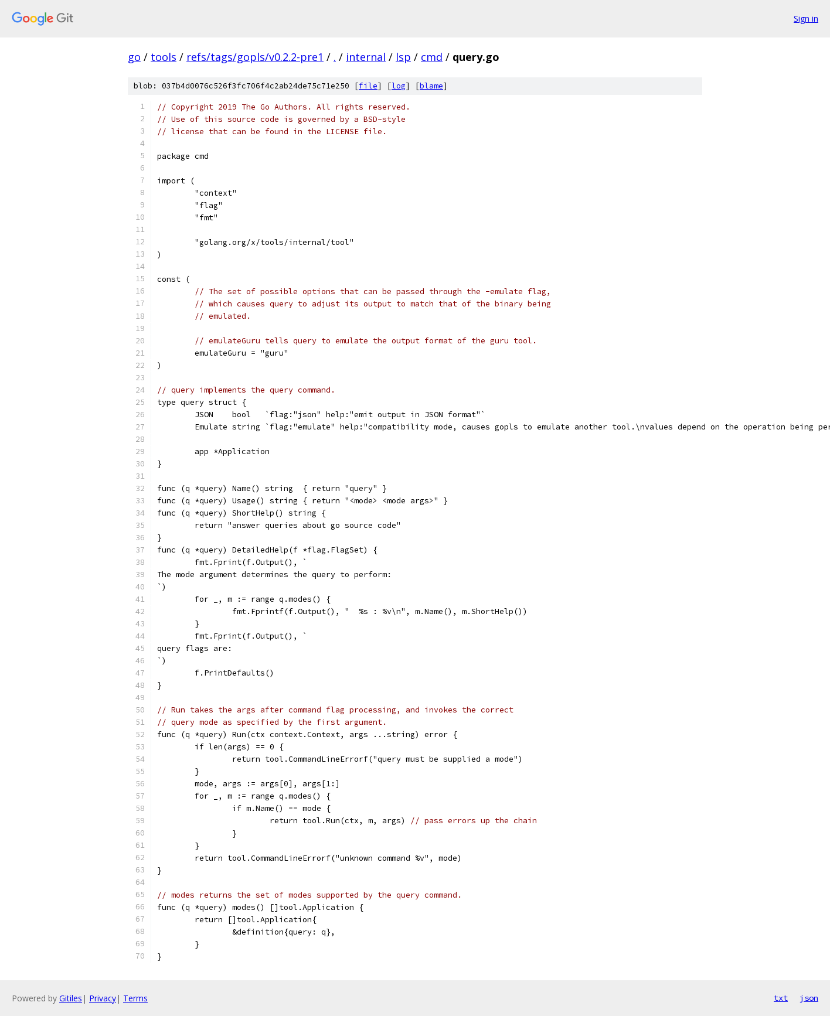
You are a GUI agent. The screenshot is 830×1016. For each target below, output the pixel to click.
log (399, 86)
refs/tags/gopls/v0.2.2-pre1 (255, 57)
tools (163, 57)
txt (781, 998)
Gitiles (70, 998)
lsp (403, 57)
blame (431, 86)
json (809, 998)
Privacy (102, 998)
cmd (432, 57)
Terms (135, 998)
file (368, 86)
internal (366, 57)
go (134, 57)
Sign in (806, 18)
